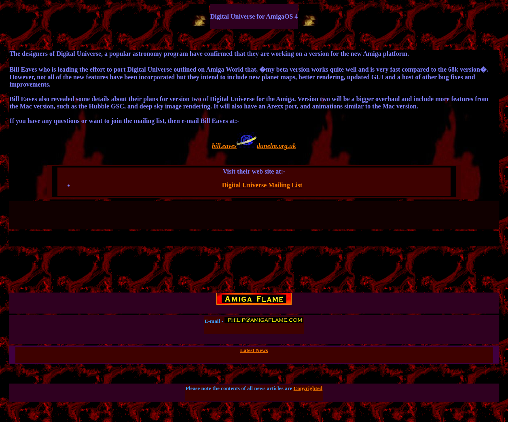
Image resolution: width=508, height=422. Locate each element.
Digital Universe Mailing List (262, 185)
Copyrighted (308, 388)
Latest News (254, 350)
